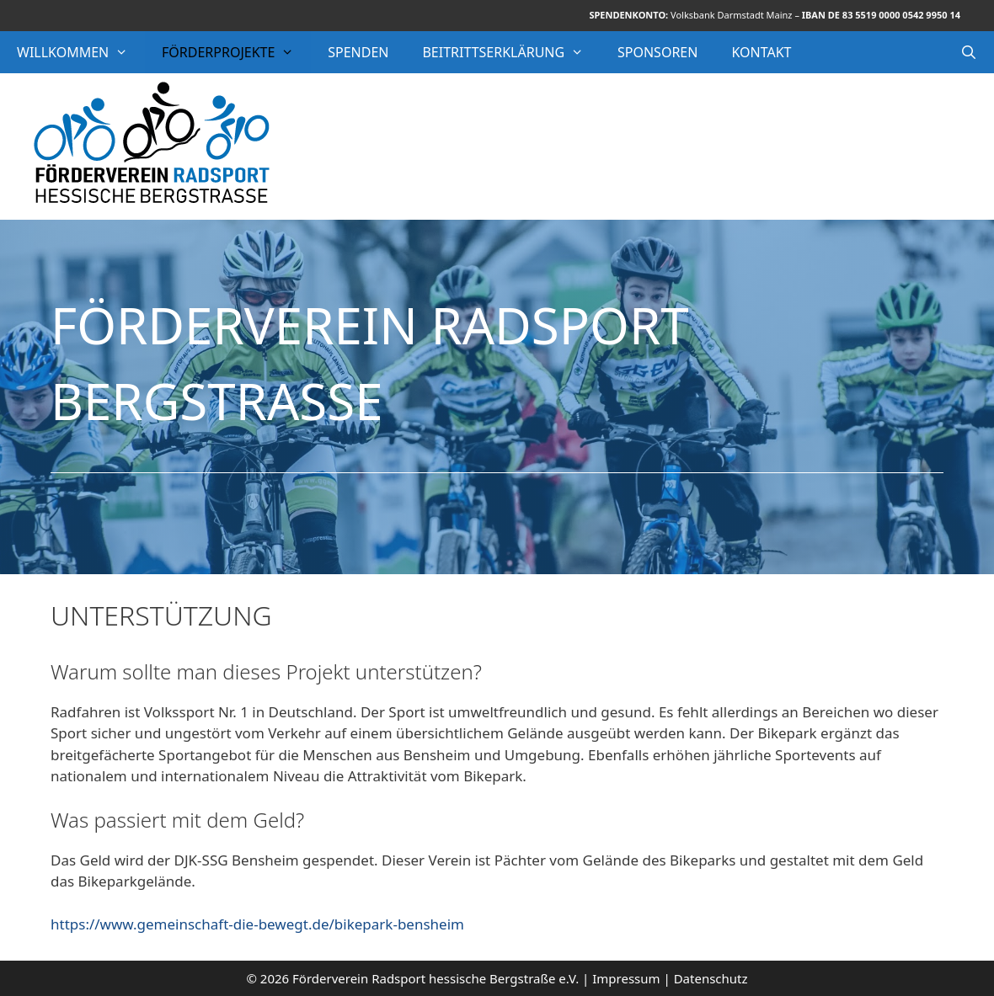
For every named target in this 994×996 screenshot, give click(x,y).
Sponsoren (657, 52)
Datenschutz (711, 978)
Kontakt (761, 52)
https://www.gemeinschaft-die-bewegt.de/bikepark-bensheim (257, 924)
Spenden (358, 52)
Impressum (626, 978)
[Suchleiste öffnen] (968, 52)
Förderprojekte (236, 52)
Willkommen (81, 52)
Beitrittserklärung (511, 52)
